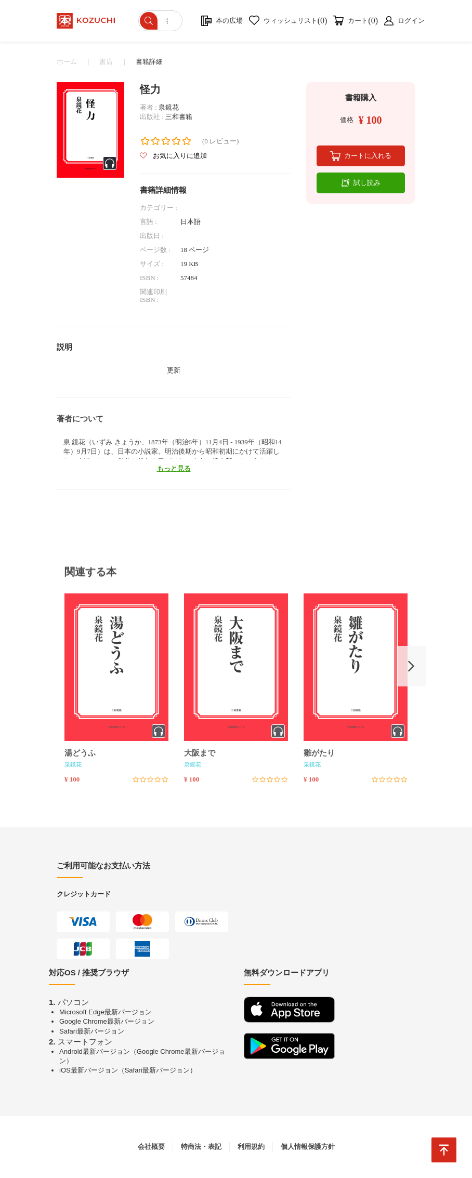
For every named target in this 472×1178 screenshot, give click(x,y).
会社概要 (151, 1146)
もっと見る (174, 468)
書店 (106, 61)
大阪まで (199, 753)
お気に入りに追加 (173, 156)
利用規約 (251, 1146)
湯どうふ (80, 753)
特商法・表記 (201, 1146)
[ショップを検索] (161, 20)
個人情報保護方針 (308, 1146)
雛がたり (319, 753)
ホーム (67, 61)
